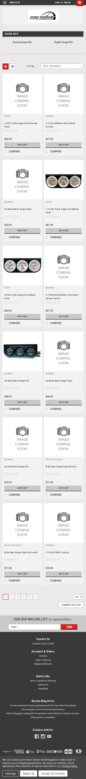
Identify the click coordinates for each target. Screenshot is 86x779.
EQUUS (7, 116)
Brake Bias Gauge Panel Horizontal (20, 552)
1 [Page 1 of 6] (5, 597)
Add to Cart (22, 145)
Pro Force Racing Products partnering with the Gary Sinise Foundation (43, 705)
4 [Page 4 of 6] (23, 597)
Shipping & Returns (43, 664)
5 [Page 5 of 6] (29, 597)
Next (79, 597)
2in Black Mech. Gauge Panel (17, 209)
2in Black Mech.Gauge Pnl (16, 381)
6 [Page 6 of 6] (35, 597)
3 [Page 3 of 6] (17, 597)
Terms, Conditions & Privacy (43, 681)
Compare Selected (71, 605)
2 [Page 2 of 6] (11, 597)
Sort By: (30, 66)
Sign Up (67, 2)
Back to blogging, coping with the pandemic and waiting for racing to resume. (43, 713)
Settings (10, 773)
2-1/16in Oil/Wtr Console (57, 552)
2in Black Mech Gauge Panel (59, 381)
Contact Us (43, 685)
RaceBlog (43, 688)
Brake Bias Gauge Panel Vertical (61, 466)
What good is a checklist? (43, 717)
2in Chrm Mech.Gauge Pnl (16, 466)
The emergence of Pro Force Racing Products (43, 709)
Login (57, 2)
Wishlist (43, 656)
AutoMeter (50, 116)
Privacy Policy (69, 766)
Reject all (28, 773)
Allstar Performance (54, 459)
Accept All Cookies (53, 773)
